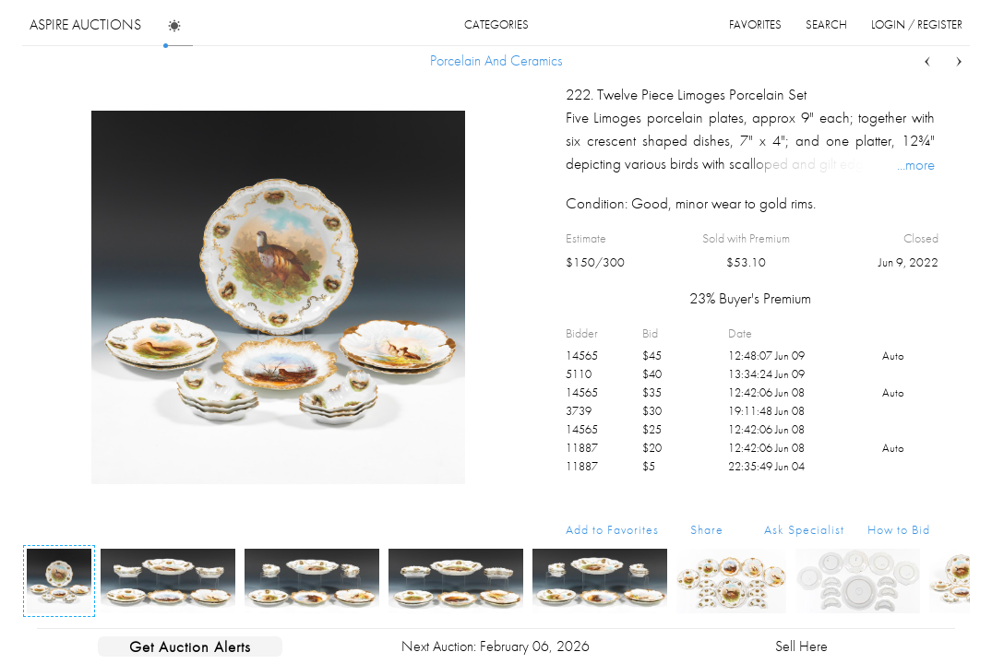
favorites (755, 24)
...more (916, 164)
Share (706, 529)
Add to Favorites (612, 529)
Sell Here (801, 646)
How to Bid (898, 529)
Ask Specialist (804, 529)
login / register (916, 24)
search (826, 24)
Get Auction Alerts (190, 646)
